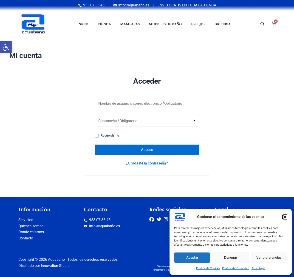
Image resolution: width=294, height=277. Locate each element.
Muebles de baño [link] (165, 24)
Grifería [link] (223, 24)
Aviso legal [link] (258, 268)
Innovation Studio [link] (55, 265)
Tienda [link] (104, 24)
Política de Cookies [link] (208, 268)
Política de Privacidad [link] (235, 268)
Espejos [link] (198, 24)
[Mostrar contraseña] (194, 121)
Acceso (147, 150)
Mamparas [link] (130, 24)
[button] (285, 217)
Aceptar (192, 257)
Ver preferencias (269, 257)
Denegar (230, 257)
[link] (6, 47)
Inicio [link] (82, 24)
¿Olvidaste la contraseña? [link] (147, 163)
